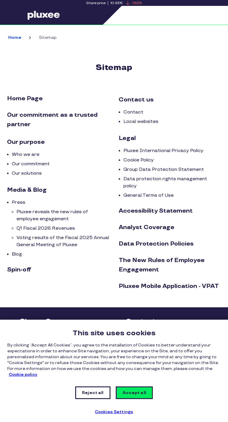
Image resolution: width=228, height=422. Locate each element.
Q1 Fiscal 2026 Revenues (45, 228)
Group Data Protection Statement (163, 169)
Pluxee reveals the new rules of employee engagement (52, 215)
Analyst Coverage (146, 227)
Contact (133, 112)
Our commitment (31, 164)
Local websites (140, 121)
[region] (114, 371)
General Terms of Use (148, 195)
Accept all (134, 392)
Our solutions (27, 173)
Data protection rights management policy (165, 182)
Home (14, 37)
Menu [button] (19, 15)
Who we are (25, 154)
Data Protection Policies (156, 243)
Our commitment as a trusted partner (52, 119)
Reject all (92, 392)
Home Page (25, 98)
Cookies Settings (114, 412)
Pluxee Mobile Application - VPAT (169, 286)
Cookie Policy (138, 160)
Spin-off (19, 269)
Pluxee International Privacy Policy (163, 151)
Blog (17, 254)
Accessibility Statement (156, 210)
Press (18, 202)
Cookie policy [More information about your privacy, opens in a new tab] (23, 374)
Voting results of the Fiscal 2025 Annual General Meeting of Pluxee (62, 241)
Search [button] (198, 15)
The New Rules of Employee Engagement (161, 265)
